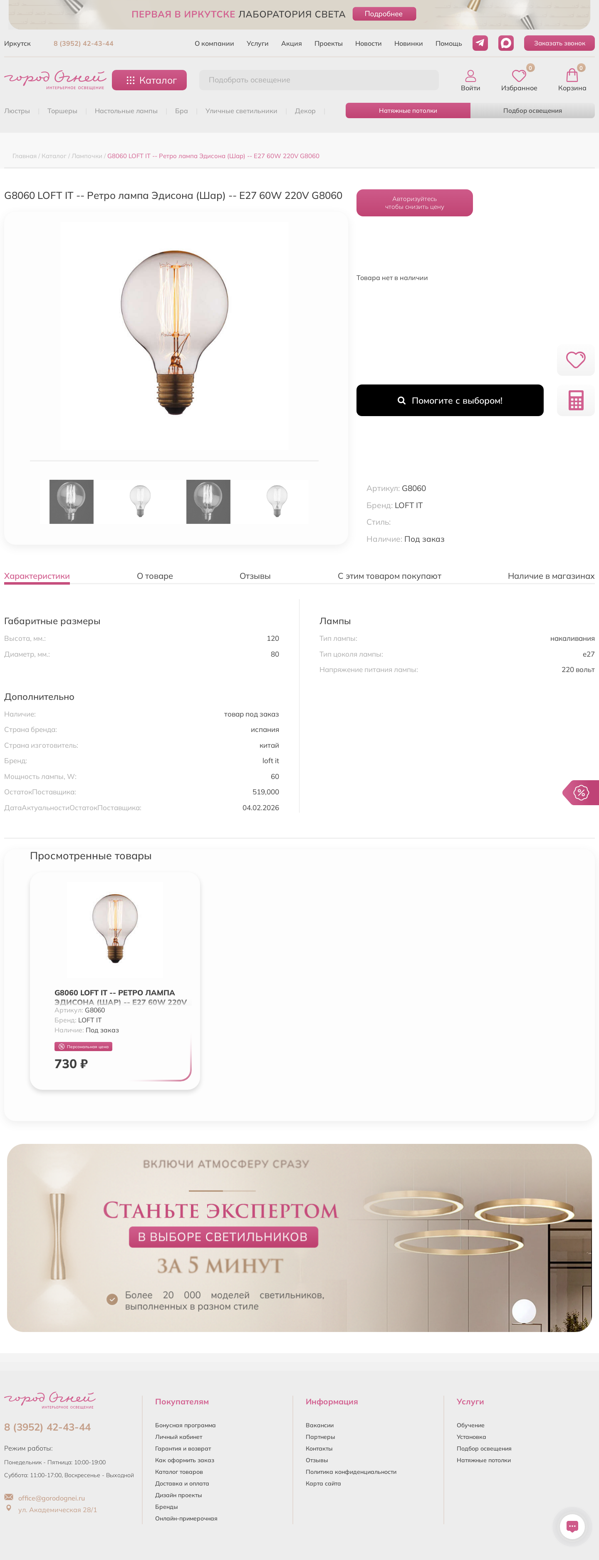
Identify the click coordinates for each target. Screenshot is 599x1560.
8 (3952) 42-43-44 (84, 43)
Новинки (408, 43)
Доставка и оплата (182, 1483)
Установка (471, 1437)
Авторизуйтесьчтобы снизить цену (414, 203)
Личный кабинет (178, 1437)
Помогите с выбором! (450, 400)
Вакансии (320, 1425)
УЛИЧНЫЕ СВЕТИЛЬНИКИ (241, 111)
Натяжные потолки (408, 110)
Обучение (471, 1425)
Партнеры (320, 1437)
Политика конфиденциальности (351, 1472)
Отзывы (317, 1460)
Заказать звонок (559, 43)
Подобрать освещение (249, 79)
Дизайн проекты (178, 1495)
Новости (368, 43)
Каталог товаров (179, 1472)
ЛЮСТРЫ (17, 111)
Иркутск (17, 43)
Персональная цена (84, 1047)
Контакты (319, 1448)
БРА (181, 111)
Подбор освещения (532, 110)
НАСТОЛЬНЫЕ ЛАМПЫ (126, 111)
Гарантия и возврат (183, 1448)
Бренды (166, 1506)
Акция (291, 43)
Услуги (258, 43)
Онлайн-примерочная (186, 1518)
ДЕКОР (305, 111)
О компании (214, 43)
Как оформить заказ (184, 1460)
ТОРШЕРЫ (62, 111)
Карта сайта (323, 1483)
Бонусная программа (185, 1425)
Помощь (449, 43)
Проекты (328, 43)
